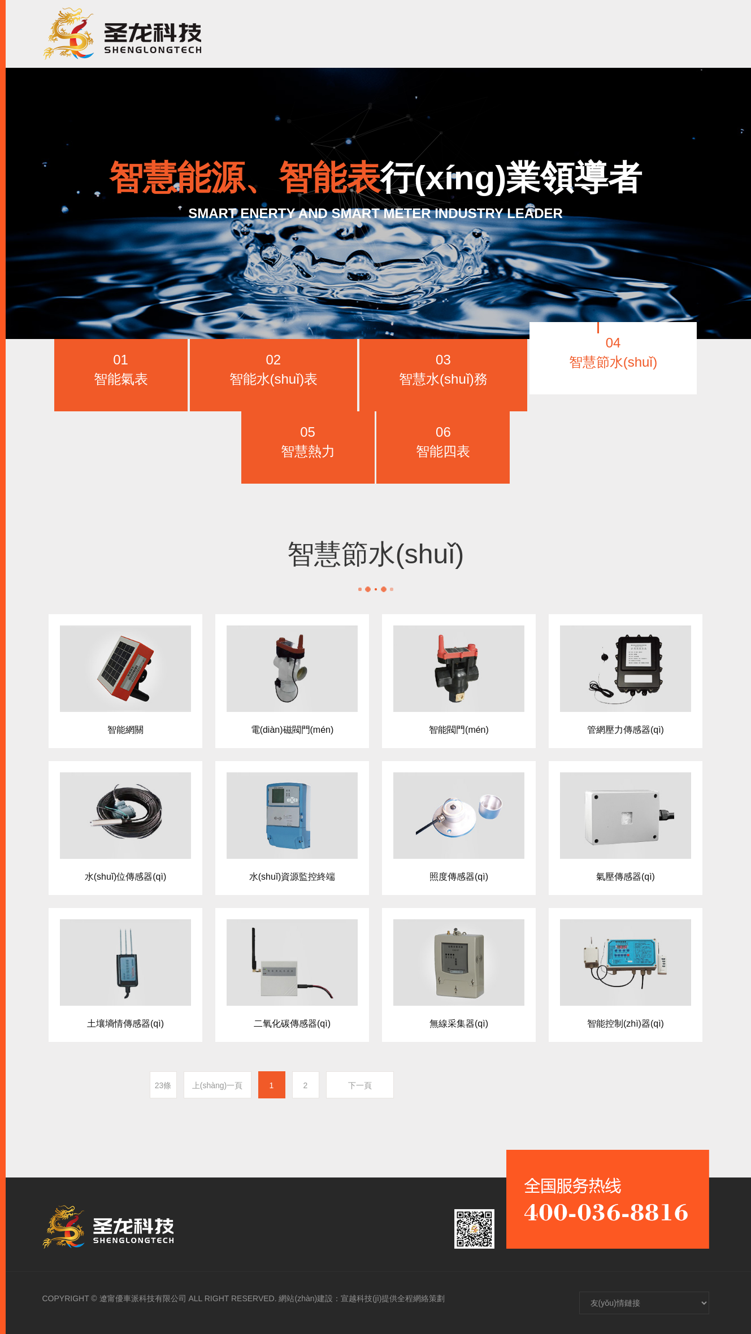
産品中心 (397, 34)
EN (694, 33)
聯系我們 (609, 34)
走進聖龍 (334, 34)
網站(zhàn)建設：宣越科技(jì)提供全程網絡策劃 (362, 1298)
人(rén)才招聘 (535, 34)
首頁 (281, 34)
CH (666, 33)
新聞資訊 (461, 34)
